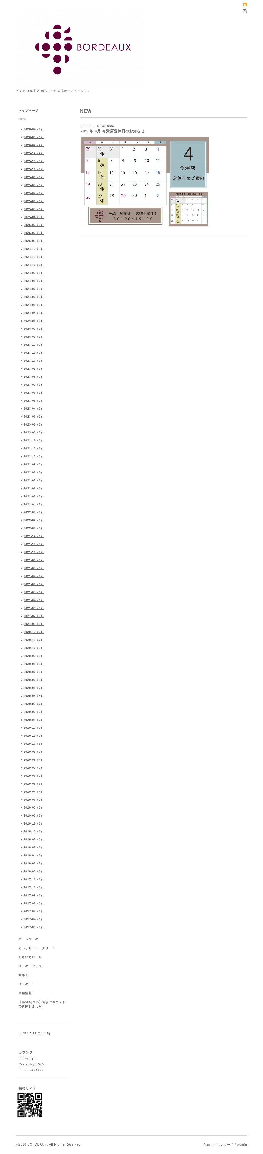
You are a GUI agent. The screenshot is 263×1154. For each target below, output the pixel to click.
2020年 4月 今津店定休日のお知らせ (113, 131)
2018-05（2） (34, 847)
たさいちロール (30, 957)
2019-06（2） (34, 775)
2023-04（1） (34, 408)
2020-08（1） (34, 663)
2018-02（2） (34, 863)
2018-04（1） (34, 855)
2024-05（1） (34, 304)
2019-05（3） (34, 783)
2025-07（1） (34, 193)
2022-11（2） (34, 448)
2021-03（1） (34, 608)
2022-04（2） (34, 504)
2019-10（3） (34, 743)
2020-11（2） (34, 639)
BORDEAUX (37, 1144)
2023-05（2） (34, 400)
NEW (22, 119)
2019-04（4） (34, 791)
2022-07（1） (34, 480)
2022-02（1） (34, 520)
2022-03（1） (34, 512)
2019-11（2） (34, 735)
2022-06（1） (34, 488)
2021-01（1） (34, 624)
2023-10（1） (34, 360)
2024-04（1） (34, 312)
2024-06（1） (34, 296)
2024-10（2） (34, 264)
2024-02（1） (34, 328)
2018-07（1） (34, 839)
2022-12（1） (34, 440)
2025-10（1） (34, 169)
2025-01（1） (34, 240)
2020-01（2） (34, 719)
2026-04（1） (34, 129)
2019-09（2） (34, 751)
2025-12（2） (34, 153)
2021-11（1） (34, 544)
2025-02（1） (34, 233)
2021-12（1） (34, 536)
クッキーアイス (30, 966)
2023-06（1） (34, 392)
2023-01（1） (34, 432)
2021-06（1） (34, 584)
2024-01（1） (34, 336)
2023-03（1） (34, 416)
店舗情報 (25, 993)
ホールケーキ (28, 939)
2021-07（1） (34, 576)
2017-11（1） (34, 887)
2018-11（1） (34, 831)
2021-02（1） (34, 616)
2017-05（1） (34, 911)
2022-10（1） (34, 456)
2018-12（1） (34, 823)
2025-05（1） (34, 209)
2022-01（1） (34, 528)
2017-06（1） (34, 903)
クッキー (25, 984)
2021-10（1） (34, 552)
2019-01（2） (34, 815)
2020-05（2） (34, 687)
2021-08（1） (34, 568)
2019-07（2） (34, 767)
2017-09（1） (34, 895)
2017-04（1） (34, 919)
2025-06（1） (34, 201)
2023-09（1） (34, 368)
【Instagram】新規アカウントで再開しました (41, 1004)
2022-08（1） (34, 472)
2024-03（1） (34, 320)
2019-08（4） (34, 759)
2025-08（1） (34, 185)
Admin (242, 1145)
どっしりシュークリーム (36, 948)
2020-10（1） (34, 647)
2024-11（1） (34, 256)
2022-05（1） (34, 496)
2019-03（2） (34, 799)
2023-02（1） (34, 424)
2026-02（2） (34, 145)
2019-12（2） (34, 727)
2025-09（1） (34, 177)
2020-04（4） (34, 695)
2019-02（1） (34, 807)
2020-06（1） (34, 679)
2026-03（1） (34, 137)
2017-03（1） (34, 927)
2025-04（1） (34, 217)
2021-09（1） (34, 560)
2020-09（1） (34, 655)
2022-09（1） (34, 464)
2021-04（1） (34, 600)
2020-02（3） (34, 711)
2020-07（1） (34, 671)
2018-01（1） (34, 871)
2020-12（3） (34, 632)
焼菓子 (23, 975)
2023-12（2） (34, 344)
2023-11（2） (34, 352)
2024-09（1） (34, 272)
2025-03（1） (34, 225)
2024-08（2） (34, 280)
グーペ (229, 1145)
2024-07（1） (34, 288)
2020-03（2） (34, 703)
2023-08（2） (34, 376)
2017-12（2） (34, 879)
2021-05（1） (34, 592)
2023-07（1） (34, 384)
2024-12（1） (34, 248)
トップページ (28, 110)
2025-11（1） (34, 161)
